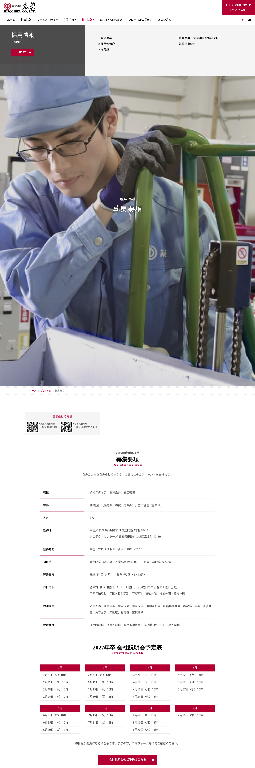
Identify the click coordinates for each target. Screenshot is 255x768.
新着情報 (26, 19)
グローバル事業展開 (140, 19)
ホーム (11, 19)
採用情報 (46, 390)
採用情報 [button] (87, 19)
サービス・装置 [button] (46, 19)
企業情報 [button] (68, 19)
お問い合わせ (166, 19)
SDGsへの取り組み (111, 19)
